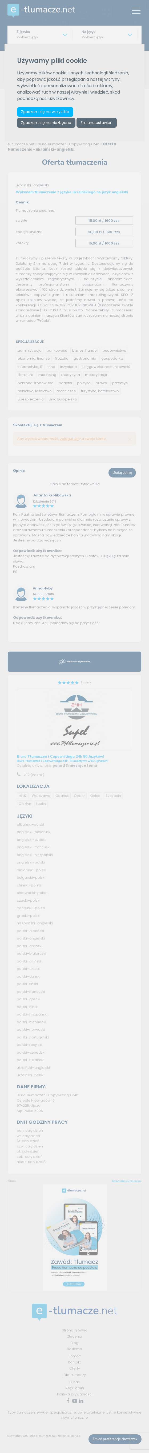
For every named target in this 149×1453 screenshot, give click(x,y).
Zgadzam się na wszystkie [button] (45, 111)
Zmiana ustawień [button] (97, 122)
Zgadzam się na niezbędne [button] (46, 122)
